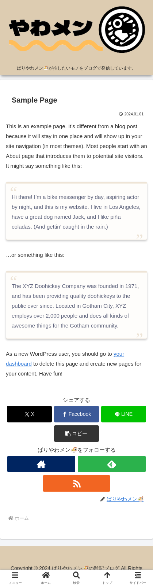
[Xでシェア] (29, 414)
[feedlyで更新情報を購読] (112, 464)
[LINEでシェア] (123, 414)
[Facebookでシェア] (76, 414)
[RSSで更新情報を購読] (77, 483)
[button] (76, 433)
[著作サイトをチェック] (41, 464)
